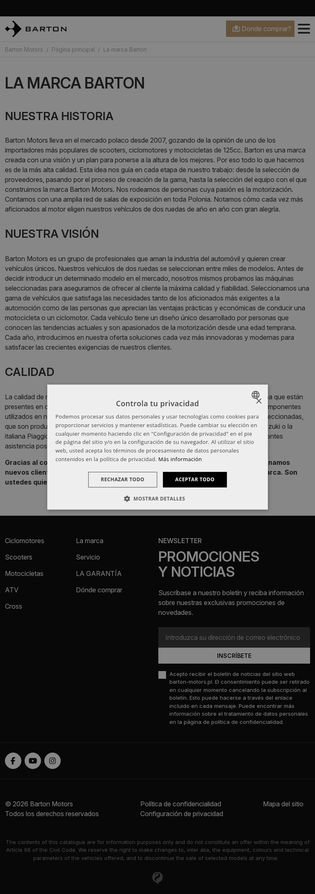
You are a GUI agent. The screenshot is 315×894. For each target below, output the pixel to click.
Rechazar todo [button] (122, 479)
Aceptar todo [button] (195, 479)
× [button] (259, 401)
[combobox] (256, 395)
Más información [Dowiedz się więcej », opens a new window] (180, 459)
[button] (157, 498)
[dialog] (157, 447)
